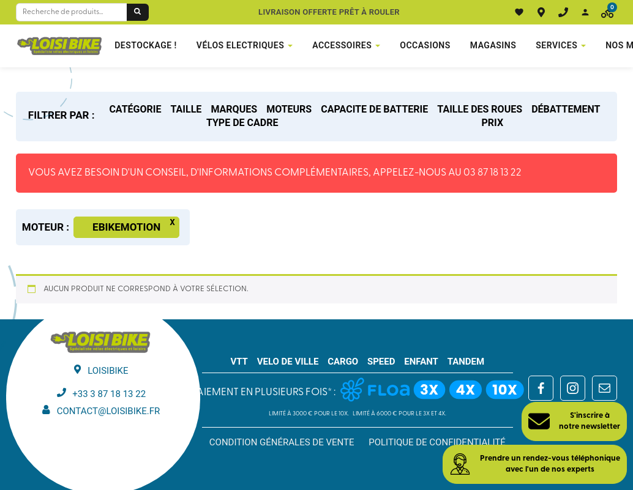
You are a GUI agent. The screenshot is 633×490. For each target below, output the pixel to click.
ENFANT (421, 361)
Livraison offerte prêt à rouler (329, 12)
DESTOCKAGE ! (145, 45)
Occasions (425, 45)
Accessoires (342, 45)
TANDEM (466, 361)
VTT (239, 361)
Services (556, 45)
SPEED (381, 361)
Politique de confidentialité (437, 442)
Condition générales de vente (281, 442)
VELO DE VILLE (288, 361)
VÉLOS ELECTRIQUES (240, 45)
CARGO (343, 361)
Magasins (493, 45)
